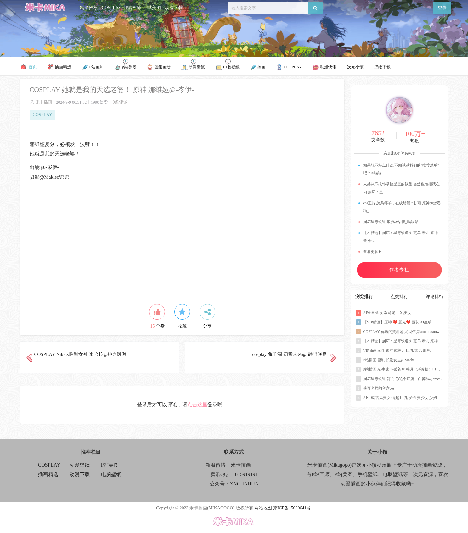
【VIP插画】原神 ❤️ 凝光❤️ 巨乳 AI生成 (394, 322)
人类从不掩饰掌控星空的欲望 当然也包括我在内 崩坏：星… (401, 188)
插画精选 (48, 474)
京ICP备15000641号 (292, 508)
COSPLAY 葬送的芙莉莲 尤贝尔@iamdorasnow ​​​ (398, 331)
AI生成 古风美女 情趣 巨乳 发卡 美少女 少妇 (396, 398)
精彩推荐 (89, 7)
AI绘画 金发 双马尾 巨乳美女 (384, 313)
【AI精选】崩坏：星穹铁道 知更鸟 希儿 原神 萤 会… (400, 237)
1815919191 (245, 474)
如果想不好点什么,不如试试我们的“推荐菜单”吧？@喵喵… (401, 169)
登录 (442, 7)
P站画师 (133, 7)
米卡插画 (44, 102)
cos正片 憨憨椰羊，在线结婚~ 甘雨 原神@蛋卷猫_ (402, 207)
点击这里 (197, 404)
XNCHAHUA (244, 483)
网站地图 (263, 508)
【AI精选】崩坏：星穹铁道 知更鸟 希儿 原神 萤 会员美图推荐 (411, 341)
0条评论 (120, 102)
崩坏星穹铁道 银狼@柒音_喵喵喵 (391, 222)
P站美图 (153, 7)
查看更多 (372, 252)
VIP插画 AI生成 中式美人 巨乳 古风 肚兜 (393, 350)
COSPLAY (111, 7)
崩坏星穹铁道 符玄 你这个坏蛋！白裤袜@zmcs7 (399, 379)
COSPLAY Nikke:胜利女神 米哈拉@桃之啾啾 (80, 354)
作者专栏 (399, 269)
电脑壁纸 (111, 474)
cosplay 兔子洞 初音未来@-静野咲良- (290, 354)
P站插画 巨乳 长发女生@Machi (385, 360)
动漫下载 (174, 7)
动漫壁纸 (80, 465)
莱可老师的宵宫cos (375, 388)
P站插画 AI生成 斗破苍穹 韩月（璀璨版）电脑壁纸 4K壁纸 (408, 369)
